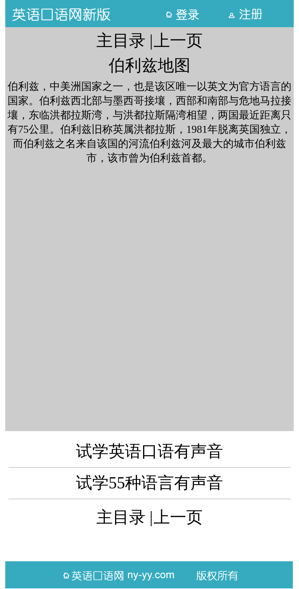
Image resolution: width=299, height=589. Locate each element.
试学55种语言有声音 (149, 483)
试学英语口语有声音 (149, 451)
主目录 (120, 41)
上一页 (178, 41)
